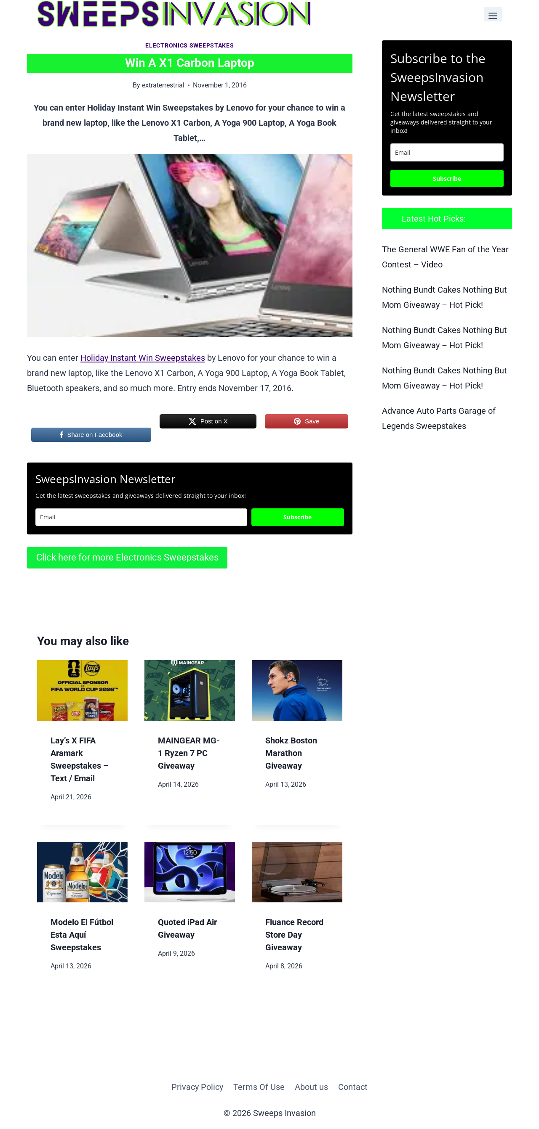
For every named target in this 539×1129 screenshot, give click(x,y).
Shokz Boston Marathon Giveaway (291, 753)
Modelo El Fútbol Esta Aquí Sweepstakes (82, 934)
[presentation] (82, 690)
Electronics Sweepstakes (189, 45)
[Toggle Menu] (493, 14)
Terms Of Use (259, 1087)
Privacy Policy (197, 1087)
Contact (353, 1087)
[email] (447, 152)
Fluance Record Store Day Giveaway (294, 934)
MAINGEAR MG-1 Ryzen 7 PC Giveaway (189, 753)
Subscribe (297, 517)
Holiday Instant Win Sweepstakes (142, 358)
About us (311, 1087)
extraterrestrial (163, 85)
